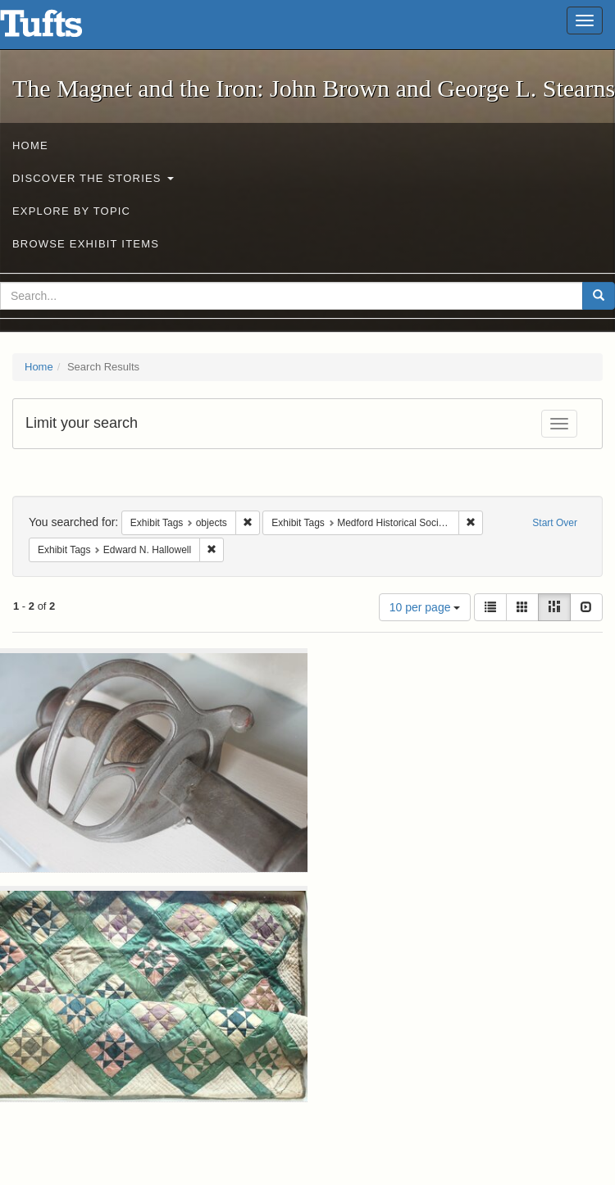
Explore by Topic (71, 211)
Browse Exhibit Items (85, 244)
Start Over (554, 523)
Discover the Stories (93, 178)
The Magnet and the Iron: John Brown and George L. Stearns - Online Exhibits (61, 28)
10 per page (425, 607)
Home (30, 145)
